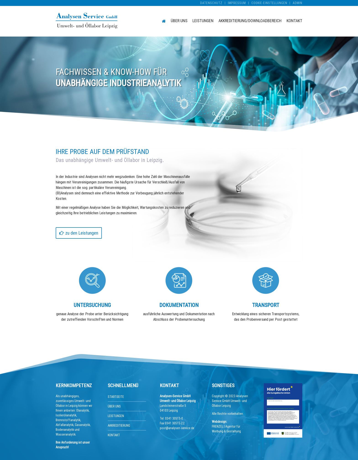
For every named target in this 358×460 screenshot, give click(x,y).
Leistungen (202, 21)
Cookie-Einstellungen (269, 3)
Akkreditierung (119, 425)
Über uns (179, 21)
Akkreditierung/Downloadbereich (250, 21)
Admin (297, 3)
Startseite (116, 397)
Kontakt (294, 21)
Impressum (237, 3)
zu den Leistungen (81, 233)
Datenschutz (211, 3)
